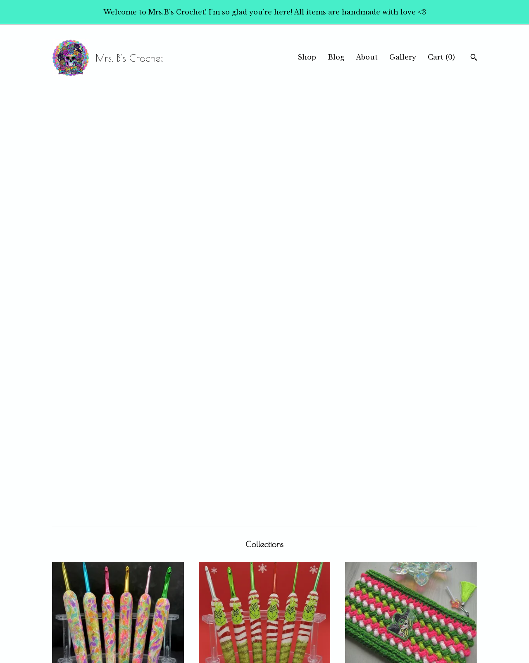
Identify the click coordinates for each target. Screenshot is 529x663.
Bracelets (265, 494)
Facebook (286, 593)
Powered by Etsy (407, 614)
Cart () (441, 57)
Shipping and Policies (195, 623)
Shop (307, 57)
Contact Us (178, 634)
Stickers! (118, 494)
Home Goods (411, 494)
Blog (336, 57)
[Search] (474, 58)
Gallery (402, 57)
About (367, 57)
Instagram (287, 603)
